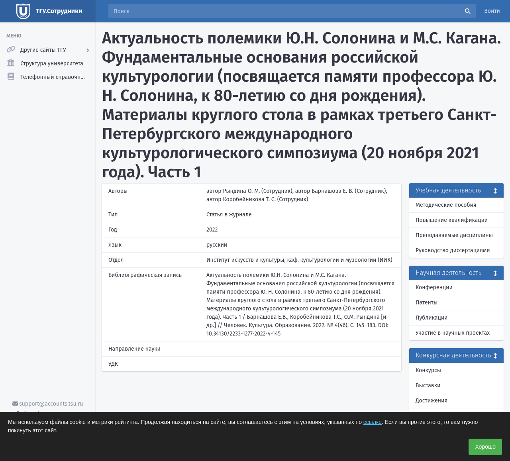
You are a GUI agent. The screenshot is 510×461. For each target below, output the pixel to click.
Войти (492, 11)
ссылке (372, 422)
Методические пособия (446, 205)
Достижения (431, 400)
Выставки (428, 385)
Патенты (426, 302)
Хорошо (485, 446)
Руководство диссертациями (453, 250)
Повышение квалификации (452, 220)
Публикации (431, 317)
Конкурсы (428, 370)
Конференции (434, 287)
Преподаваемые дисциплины (454, 235)
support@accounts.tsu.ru (47, 403)
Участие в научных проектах (453, 333)
